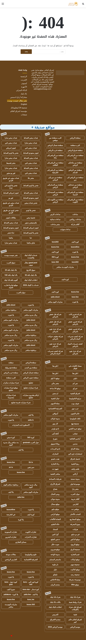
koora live (55, 247)
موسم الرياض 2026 (55, 627)
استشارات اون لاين (75, 454)
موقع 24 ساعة (55, 388)
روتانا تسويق (55, 444)
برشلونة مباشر (10, 310)
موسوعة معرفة (75, 580)
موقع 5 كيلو (55, 378)
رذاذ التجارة (55, 464)
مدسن (75, 444)
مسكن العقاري (20, 542)
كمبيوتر (24, 83)
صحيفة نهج (75, 424)
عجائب (75, 434)
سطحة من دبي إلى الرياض (55, 178)
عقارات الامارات (31, 537)
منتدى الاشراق (55, 620)
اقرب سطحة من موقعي (55, 139)
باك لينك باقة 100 (10, 275)
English (24, 104)
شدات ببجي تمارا (11, 138)
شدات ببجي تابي (11, 143)
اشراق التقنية (75, 393)
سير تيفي (30, 467)
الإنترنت (24, 80)
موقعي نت (75, 509)
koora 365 (31, 604)
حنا (31, 238)
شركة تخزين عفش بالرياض (75, 323)
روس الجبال (55, 494)
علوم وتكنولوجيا (31, 554)
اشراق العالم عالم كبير (75, 621)
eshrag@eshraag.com (42, 89)
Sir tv (31, 462)
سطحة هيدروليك (11, 368)
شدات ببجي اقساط (31, 138)
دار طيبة (55, 565)
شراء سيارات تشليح (31, 388)
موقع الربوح (75, 544)
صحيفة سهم (75, 565)
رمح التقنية (75, 464)
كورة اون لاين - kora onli (30, 583)
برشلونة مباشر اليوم (10, 485)
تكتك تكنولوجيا (75, 419)
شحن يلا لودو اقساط (10, 153)
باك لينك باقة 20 (11, 270)
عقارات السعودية (11, 532)
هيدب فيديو (55, 459)
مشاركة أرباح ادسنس (18, 97)
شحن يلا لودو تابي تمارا (10, 186)
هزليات (75, 529)
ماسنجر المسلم (55, 559)
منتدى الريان (55, 585)
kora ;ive (30, 599)
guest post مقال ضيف (30, 264)
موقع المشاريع (75, 519)
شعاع (55, 489)
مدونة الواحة (55, 554)
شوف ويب (75, 404)
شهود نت (55, 469)
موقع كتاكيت (75, 570)
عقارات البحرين (11, 537)
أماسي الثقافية (75, 439)
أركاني (75, 474)
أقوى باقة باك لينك (11, 280)
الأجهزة (24, 87)
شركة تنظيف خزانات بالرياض (55, 337)
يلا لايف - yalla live (31, 594)
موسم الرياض (75, 627)
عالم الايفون (75, 414)
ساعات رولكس (75, 219)
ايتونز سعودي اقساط (31, 153)
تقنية (75, 615)
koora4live (75, 247)
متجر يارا (75, 489)
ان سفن (55, 393)
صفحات (24, 114)
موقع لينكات (75, 559)
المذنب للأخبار (75, 514)
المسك (55, 529)
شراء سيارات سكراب (11, 383)
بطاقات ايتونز (11, 218)
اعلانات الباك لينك (55, 607)
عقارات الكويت (30, 532)
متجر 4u (31, 178)
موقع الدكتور (75, 539)
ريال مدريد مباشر (30, 315)
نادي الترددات (55, 449)
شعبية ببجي (31, 218)
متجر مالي (55, 383)
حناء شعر (10, 233)
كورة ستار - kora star (31, 589)
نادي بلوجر (55, 429)
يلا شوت (75, 252)
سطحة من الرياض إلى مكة (55, 156)
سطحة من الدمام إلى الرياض (55, 186)
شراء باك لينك (75, 597)
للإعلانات (7, 636)
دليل (55, 570)
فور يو (11, 198)
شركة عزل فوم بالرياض (55, 330)
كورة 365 (30, 437)
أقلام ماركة (75, 224)
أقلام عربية (75, 499)
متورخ (55, 439)
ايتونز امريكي (11, 148)
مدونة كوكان (55, 419)
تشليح (31, 383)
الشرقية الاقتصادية (55, 409)
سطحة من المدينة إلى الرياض (55, 193)
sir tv (11, 467)
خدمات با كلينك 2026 (31, 285)
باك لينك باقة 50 (31, 275)
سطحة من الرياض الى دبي (75, 178)
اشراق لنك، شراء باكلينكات (75, 608)
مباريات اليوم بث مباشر (65, 267)
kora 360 (55, 262)
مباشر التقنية (55, 474)
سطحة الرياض (75, 138)
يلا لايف (30, 415)
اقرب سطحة (75, 145)
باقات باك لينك (55, 602)
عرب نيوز (75, 409)
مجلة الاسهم (55, 404)
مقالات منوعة (11, 554)
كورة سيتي (11, 437)
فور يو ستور (10, 173)
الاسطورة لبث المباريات (21, 425)
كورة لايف (75, 242)
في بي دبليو (75, 534)
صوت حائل (55, 544)
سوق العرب (10, 263)
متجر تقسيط (11, 163)
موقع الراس (55, 514)
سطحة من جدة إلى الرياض (75, 186)
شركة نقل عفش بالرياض (55, 315)
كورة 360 (55, 257)
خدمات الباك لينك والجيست (30, 256)
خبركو (75, 388)
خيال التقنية (55, 398)
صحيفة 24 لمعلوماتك (19, 108)
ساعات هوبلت (65, 229)
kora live (75, 297)
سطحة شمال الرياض (55, 145)
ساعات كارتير (55, 214)
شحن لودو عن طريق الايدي (10, 211)
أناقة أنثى (55, 434)
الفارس (75, 504)
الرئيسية (23, 76)
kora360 (55, 242)
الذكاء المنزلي (21, 90)
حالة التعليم (55, 524)
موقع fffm (75, 585)
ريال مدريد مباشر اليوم (30, 486)
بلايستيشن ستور (31, 223)
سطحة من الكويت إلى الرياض (55, 201)
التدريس (55, 615)
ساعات (75, 214)
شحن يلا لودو (31, 210)
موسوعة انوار (75, 484)
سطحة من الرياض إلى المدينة (75, 193)
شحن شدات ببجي (30, 203)
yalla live (20, 497)
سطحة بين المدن (31, 368)
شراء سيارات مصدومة (11, 396)
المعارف (55, 454)
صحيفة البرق (75, 549)
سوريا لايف (11, 589)
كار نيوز (55, 424)
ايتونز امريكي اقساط (10, 193)
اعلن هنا (55, 366)
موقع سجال (55, 504)
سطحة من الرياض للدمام (75, 171)
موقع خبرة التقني (75, 429)
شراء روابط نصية (75, 602)
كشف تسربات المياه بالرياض (75, 345)
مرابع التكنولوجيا (75, 398)
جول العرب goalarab (31, 442)
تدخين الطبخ (55, 539)
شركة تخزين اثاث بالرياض (75, 315)
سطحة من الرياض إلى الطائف (55, 164)
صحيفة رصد (75, 575)
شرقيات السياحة (55, 479)
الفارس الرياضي (11, 559)
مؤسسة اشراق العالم (18, 111)
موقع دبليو (55, 509)
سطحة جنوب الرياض (31, 378)
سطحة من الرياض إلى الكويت (75, 201)
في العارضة (10, 515)
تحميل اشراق (75, 459)
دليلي (75, 378)
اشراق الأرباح (55, 484)
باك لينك (24, 94)
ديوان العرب (75, 494)
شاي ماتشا (31, 243)
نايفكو (55, 575)
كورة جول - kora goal (11, 583)
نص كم (75, 383)
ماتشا (11, 238)
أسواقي (55, 414)
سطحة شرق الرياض (75, 150)
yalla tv (31, 420)
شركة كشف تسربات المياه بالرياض (75, 337)
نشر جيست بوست (11, 255)
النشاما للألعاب (55, 519)
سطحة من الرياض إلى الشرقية (55, 171)
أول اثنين (55, 534)
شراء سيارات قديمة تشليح (20, 403)
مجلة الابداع (75, 449)
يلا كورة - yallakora (11, 594)
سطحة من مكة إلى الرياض (75, 164)
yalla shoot (55, 297)
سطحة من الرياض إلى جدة (75, 156)
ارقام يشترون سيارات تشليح (31, 396)
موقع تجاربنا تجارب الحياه (11, 286)
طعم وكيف (75, 469)
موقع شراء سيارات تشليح (11, 389)
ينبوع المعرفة (75, 524)
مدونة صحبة (75, 479)
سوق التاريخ (30, 270)
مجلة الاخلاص (55, 580)
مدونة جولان (55, 499)
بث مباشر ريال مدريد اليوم (11, 443)
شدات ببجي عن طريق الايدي (11, 179)
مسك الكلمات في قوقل (75, 367)
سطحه (10, 363)
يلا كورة (21, 520)
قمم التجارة (75, 554)
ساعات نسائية (55, 219)
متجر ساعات (55, 224)
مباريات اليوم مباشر (55, 302)
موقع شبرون (55, 549)
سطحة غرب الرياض (55, 150)
